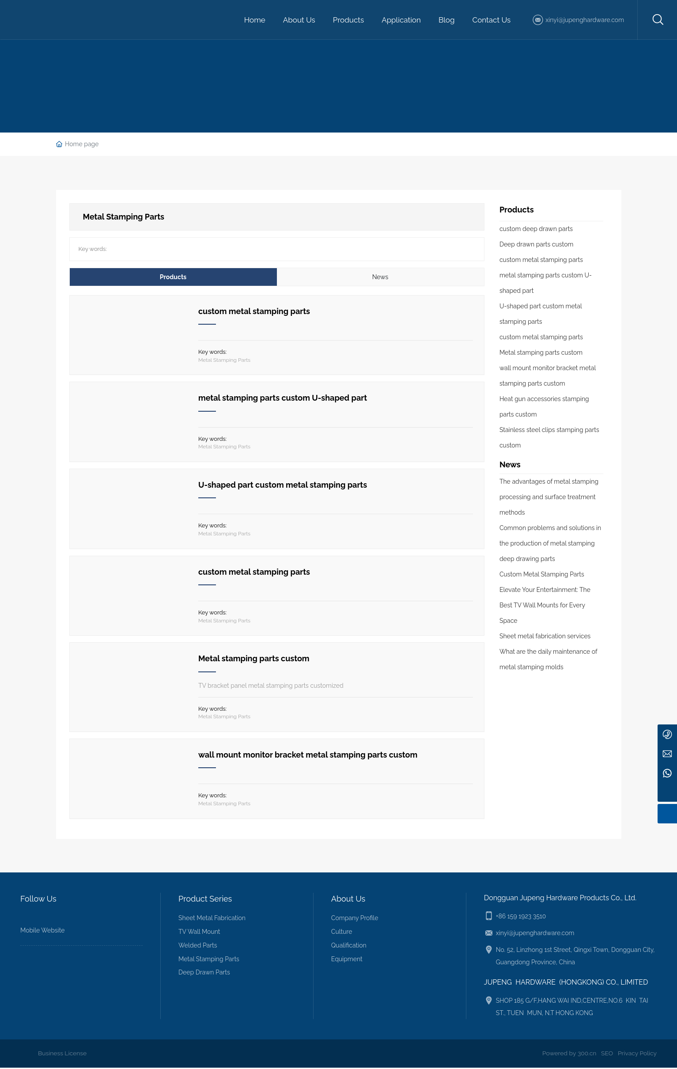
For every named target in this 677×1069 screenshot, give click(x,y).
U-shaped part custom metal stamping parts (282, 485)
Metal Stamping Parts (224, 361)
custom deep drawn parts (536, 228)
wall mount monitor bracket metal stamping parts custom (307, 756)
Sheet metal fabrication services (544, 636)
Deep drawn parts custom (536, 244)
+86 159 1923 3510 (521, 917)
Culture (341, 933)
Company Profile (354, 919)
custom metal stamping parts (254, 311)
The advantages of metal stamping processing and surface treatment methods (548, 497)
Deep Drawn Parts (204, 974)
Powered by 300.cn (568, 1054)
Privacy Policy (637, 1054)
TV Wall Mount (199, 933)
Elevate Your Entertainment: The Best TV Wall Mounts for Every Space (544, 605)
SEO (607, 1054)
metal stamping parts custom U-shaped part (282, 398)
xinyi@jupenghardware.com (584, 19)
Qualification (349, 946)
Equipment (347, 960)
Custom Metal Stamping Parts (541, 574)
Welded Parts (197, 946)
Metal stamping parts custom (254, 659)
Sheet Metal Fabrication (212, 919)
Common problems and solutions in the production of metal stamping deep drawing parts (550, 543)
